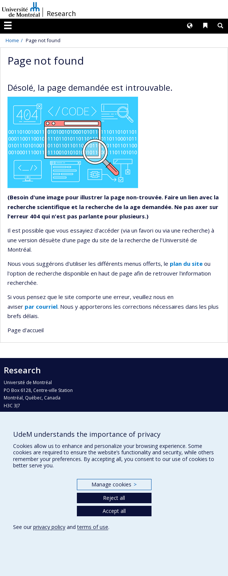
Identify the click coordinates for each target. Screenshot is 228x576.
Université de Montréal (21, 9)
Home (12, 40)
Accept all (114, 510)
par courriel (41, 306)
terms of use (92, 526)
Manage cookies (114, 484)
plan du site (186, 263)
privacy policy (49, 526)
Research (61, 13)
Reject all (114, 497)
